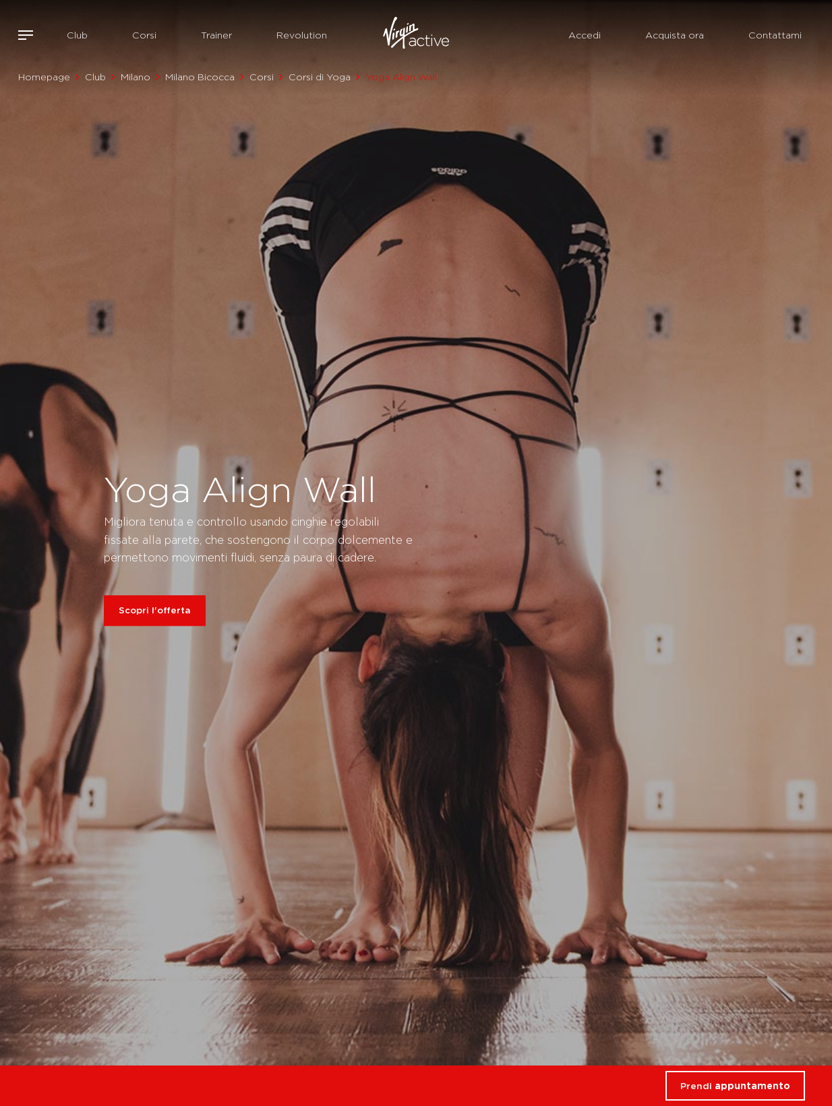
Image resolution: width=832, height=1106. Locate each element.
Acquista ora (674, 35)
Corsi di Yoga (320, 77)
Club (77, 35)
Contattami (775, 35)
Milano (135, 77)
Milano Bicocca (200, 77)
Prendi (735, 1085)
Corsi (144, 35)
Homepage (44, 77)
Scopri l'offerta (155, 610)
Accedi (584, 35)
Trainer (216, 35)
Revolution (301, 35)
